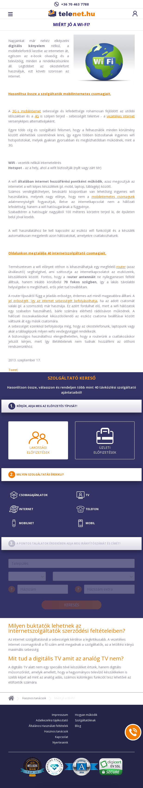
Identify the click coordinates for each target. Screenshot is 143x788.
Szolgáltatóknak (85, 720)
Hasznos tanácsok (34, 698)
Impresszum (60, 715)
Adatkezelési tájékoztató (52, 720)
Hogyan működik (86, 715)
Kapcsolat (61, 737)
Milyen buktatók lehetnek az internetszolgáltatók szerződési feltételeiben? (66, 628)
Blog (78, 726)
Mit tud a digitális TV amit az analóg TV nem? (66, 658)
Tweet (13, 370)
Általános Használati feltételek (48, 726)
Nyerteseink (60, 742)
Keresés (71, 604)
